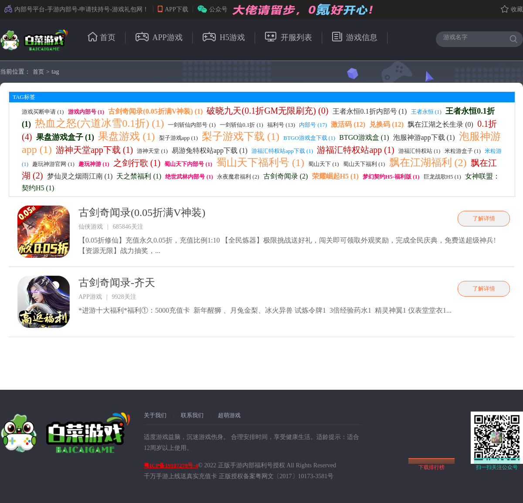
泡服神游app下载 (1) (424, 137)
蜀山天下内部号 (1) (188, 164)
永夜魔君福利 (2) (238, 176)
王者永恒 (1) (426, 111)
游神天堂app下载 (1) (94, 150)
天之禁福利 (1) (138, 176)
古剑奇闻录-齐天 (116, 282)
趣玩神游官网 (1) (53, 164)
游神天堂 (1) (152, 151)
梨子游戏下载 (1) (240, 136)
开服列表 (288, 37)
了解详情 (483, 218)
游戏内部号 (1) (86, 111)
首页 (101, 37)
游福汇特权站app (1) (355, 150)
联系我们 (192, 415)
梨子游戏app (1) (178, 138)
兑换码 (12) (386, 124)
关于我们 (155, 415)
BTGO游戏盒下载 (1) (309, 138)
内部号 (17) (313, 125)
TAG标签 (24, 97)
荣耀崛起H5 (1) (335, 176)
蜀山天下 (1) (323, 164)
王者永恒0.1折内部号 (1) (370, 111)
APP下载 (173, 9)
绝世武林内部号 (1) (189, 176)
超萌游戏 (229, 415)
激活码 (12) (348, 124)
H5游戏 (224, 37)
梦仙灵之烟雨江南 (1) (80, 176)
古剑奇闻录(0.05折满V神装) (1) (155, 111)
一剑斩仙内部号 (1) (191, 125)
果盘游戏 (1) (126, 136)
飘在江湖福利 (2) (428, 162)
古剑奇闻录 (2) (285, 176)
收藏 (512, 9)
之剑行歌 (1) (136, 163)
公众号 (212, 9)
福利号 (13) (281, 125)
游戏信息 (355, 37)
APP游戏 (159, 37)
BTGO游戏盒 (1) (364, 137)
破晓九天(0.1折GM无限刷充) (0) (267, 110)
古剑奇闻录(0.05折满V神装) (141, 212)
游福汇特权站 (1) (419, 151)
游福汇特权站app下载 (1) (282, 151)
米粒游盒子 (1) (463, 151)
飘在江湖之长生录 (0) (440, 124)
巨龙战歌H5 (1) (442, 176)
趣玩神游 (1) (93, 164)
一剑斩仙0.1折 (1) (241, 125)
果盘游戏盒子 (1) (65, 137)
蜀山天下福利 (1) (364, 164)
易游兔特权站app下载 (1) (210, 150)
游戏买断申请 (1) (43, 111)
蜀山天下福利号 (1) (260, 162)
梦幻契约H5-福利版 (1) (391, 176)
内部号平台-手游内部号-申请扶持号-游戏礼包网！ (76, 9)
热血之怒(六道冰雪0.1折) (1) (99, 123)
